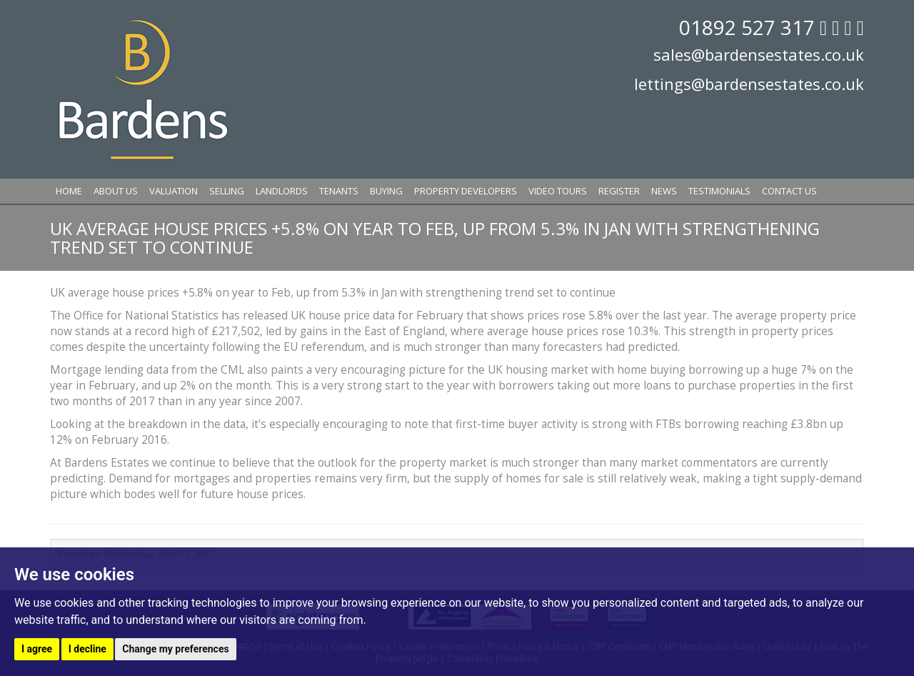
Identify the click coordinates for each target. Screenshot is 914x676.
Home (69, 190)
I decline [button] (87, 649)
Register (619, 190)
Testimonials (719, 190)
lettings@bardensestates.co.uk (749, 83)
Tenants (338, 190)
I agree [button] (36, 649)
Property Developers (465, 190)
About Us (116, 190)
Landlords (282, 190)
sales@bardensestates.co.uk (758, 54)
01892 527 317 (749, 27)
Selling (226, 190)
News (664, 190)
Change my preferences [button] (175, 649)
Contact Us (789, 190)
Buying (386, 190)
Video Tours (557, 190)
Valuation (173, 190)
